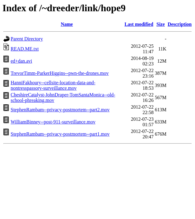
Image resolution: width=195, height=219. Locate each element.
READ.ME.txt (25, 48)
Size (160, 24)
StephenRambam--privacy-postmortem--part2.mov (60, 109)
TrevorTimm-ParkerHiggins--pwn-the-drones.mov (60, 73)
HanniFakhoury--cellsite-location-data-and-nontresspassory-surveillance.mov (53, 85)
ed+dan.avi (21, 61)
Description (180, 24)
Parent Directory (27, 38)
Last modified (139, 24)
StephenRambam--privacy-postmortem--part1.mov (60, 134)
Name (67, 24)
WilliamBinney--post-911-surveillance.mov (53, 121)
